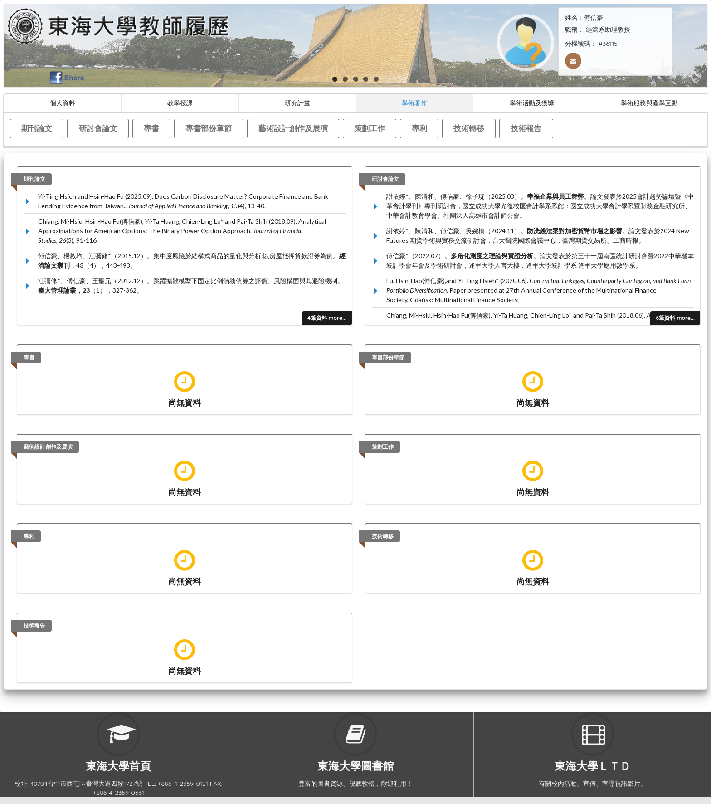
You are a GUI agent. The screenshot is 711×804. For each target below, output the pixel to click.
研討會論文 (98, 128)
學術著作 (414, 103)
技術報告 (526, 128)
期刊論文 (36, 128)
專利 (419, 128)
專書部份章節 (208, 128)
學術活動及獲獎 (532, 103)
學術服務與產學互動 (649, 103)
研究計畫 (297, 103)
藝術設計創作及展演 (293, 128)
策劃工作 (369, 128)
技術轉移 (468, 128)
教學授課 (180, 103)
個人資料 (62, 103)
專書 (151, 128)
